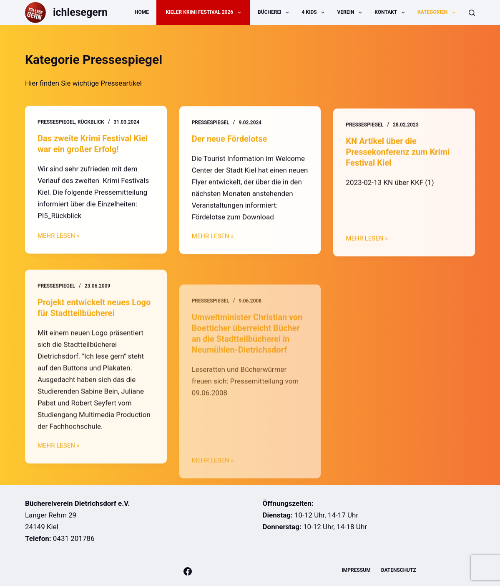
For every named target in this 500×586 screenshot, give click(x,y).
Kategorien (437, 13)
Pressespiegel (56, 122)
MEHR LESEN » (59, 236)
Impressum (356, 570)
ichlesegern (80, 12)
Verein (351, 13)
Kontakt (391, 13)
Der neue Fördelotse (229, 139)
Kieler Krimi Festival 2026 (205, 13)
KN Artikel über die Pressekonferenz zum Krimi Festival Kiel (398, 156)
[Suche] (472, 13)
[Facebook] (187, 571)
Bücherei (275, 13)
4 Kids (315, 13)
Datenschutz (398, 570)
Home (142, 12)
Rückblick (91, 122)
